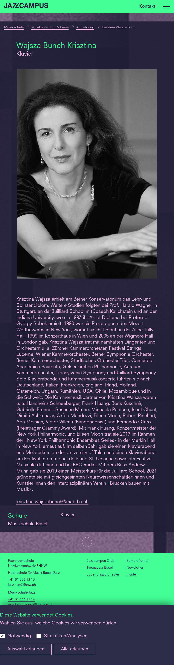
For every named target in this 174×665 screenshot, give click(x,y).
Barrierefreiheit (138, 561)
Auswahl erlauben (25, 649)
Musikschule (14, 27)
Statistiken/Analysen (65, 636)
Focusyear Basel (100, 568)
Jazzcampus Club (100, 561)
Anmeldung (85, 27)
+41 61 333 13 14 (21, 599)
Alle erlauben (74, 649)
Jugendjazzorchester (103, 574)
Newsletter (135, 568)
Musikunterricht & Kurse (50, 27)
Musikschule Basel (27, 524)
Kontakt (147, 6)
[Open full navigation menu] (166, 6)
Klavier (68, 515)
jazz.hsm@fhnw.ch (22, 585)
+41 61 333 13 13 (21, 580)
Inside (131, 574)
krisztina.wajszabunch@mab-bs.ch (52, 502)
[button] (87, 542)
